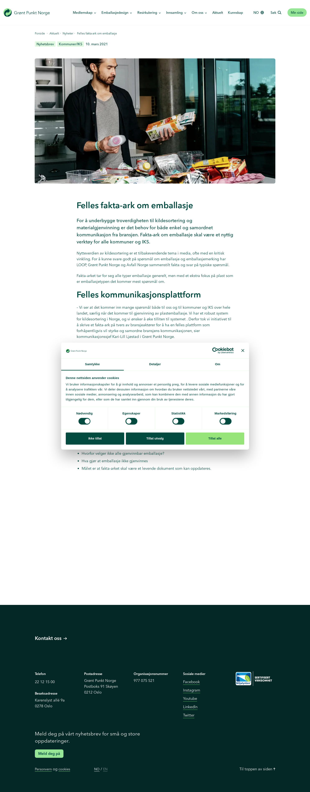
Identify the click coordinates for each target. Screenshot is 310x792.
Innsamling (174, 12)
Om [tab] (217, 364)
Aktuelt (217, 12)
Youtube (190, 698)
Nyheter (68, 33)
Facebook (191, 681)
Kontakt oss (51, 638)
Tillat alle (215, 438)
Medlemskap (83, 12)
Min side (297, 12)
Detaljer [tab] (155, 364)
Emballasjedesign (115, 12)
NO (97, 769)
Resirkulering (147, 12)
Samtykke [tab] (92, 364)
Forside (40, 33)
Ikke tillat (95, 438)
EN (105, 769)
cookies (64, 769)
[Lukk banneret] (242, 350)
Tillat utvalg (155, 438)
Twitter (188, 715)
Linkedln (190, 706)
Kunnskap (235, 12)
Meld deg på (49, 753)
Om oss (198, 12)
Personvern (43, 769)
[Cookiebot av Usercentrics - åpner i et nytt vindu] (215, 350)
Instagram (191, 690)
